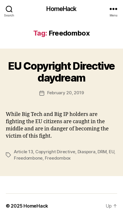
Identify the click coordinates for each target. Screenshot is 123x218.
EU (111, 151)
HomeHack (61, 9)
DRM (102, 151)
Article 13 (23, 151)
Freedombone (28, 158)
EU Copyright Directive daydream (61, 72)
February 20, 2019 (65, 92)
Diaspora (87, 151)
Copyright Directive (55, 151)
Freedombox (58, 158)
